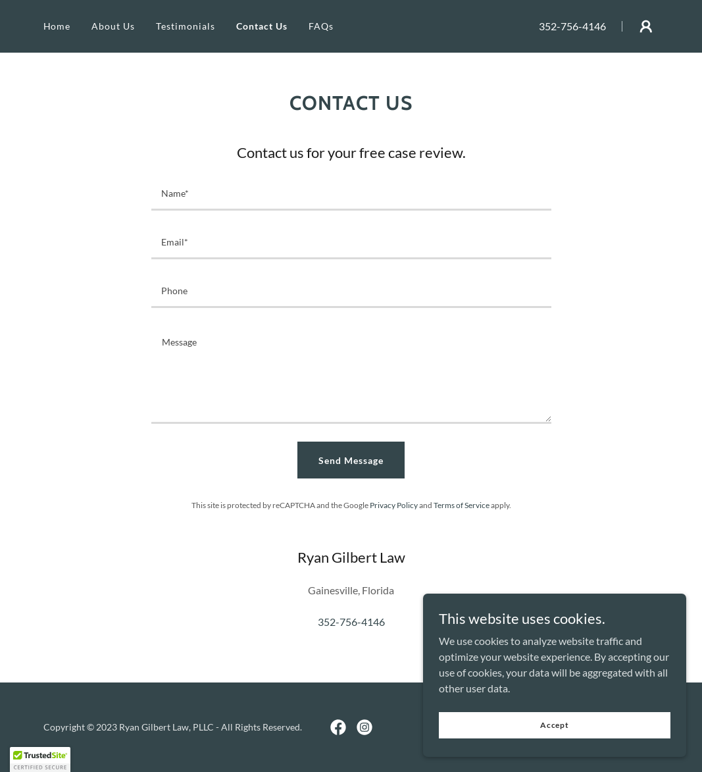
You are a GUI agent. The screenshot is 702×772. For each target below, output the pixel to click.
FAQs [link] (321, 26)
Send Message (351, 460)
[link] (338, 727)
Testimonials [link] (185, 26)
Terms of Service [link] (461, 505)
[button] (646, 26)
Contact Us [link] (262, 26)
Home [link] (57, 26)
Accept (554, 725)
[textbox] (351, 194)
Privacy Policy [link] (394, 505)
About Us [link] (113, 26)
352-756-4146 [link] (572, 26)
